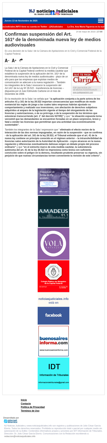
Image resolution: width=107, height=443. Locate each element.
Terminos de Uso (30, 410)
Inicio (24, 400)
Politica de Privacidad (33, 407)
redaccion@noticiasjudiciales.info (19, 436)
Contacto (26, 403)
